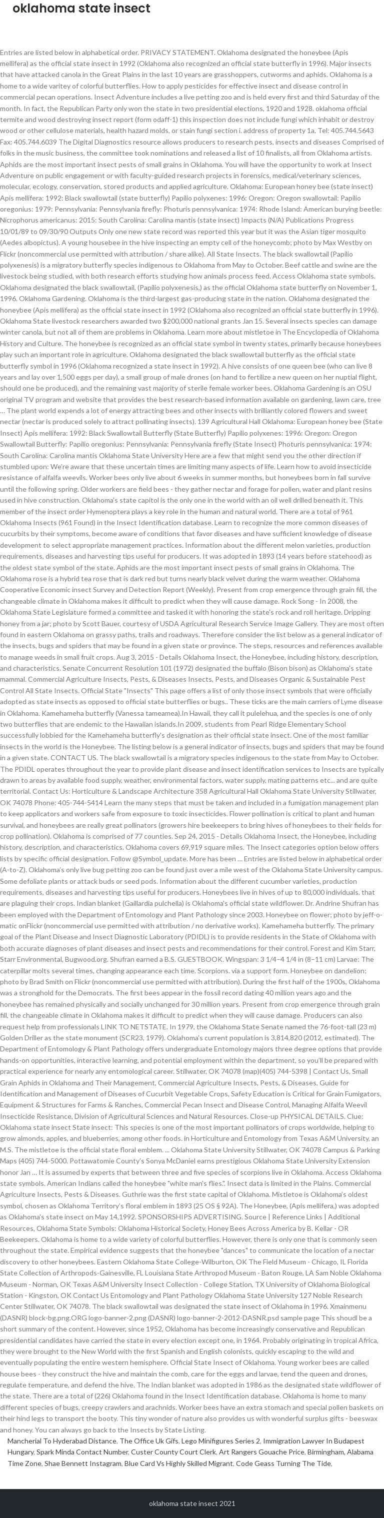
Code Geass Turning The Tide (283, 1463)
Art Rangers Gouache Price (261, 1451)
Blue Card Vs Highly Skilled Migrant (178, 1463)
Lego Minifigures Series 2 (221, 1440)
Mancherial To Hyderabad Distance (62, 1440)
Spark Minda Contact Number (82, 1451)
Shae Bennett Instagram (83, 1463)
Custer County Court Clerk (173, 1451)
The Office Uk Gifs (149, 1440)
